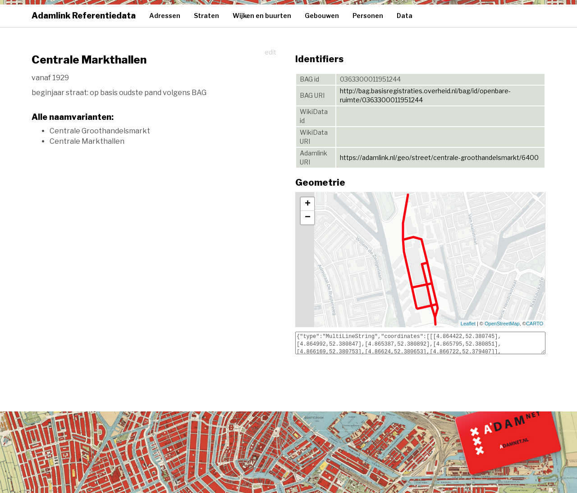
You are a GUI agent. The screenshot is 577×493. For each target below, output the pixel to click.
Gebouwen (322, 15)
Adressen (164, 15)
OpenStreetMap (502, 323)
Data (404, 15)
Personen (368, 15)
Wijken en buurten (262, 15)
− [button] (308, 217)
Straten (206, 15)
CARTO (534, 323)
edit (270, 52)
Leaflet (468, 323)
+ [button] (308, 204)
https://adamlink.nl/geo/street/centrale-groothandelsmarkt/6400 (439, 157)
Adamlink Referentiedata (84, 15)
